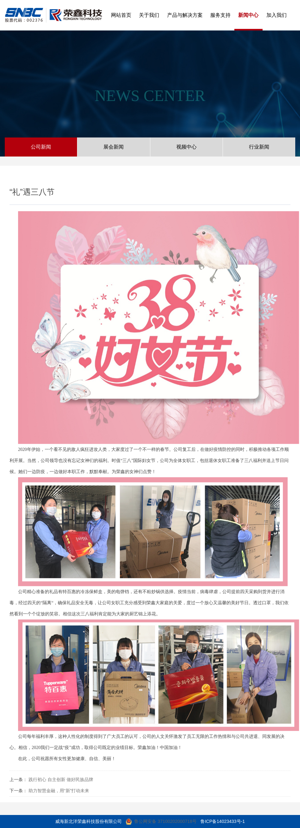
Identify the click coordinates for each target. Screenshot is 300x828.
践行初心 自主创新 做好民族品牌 (61, 783)
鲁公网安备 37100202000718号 (165, 821)
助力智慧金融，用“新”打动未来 (59, 794)
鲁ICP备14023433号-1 (222, 821)
